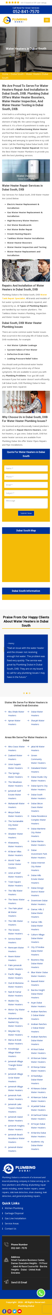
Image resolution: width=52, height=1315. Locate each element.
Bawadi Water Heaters (38, 983)
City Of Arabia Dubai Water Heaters (37, 951)
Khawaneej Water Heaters (15, 844)
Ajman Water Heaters (14, 722)
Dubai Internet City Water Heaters (38, 866)
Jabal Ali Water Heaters (38, 748)
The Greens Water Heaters (15, 931)
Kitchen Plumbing (14, 1208)
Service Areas (12, 1223)
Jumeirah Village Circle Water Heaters (15, 1077)
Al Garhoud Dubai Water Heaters (39, 1117)
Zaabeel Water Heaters (15, 757)
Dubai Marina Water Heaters (38, 843)
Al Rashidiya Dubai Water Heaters (37, 1079)
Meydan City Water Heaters (15, 1033)
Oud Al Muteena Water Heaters (15, 985)
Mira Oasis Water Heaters (16, 748)
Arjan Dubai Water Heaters (38, 1004)
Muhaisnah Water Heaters (16, 805)
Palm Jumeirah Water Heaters (15, 967)
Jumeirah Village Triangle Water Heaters (15, 1065)
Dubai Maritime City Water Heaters (38, 832)
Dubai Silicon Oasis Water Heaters (37, 807)
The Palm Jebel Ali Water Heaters (15, 912)
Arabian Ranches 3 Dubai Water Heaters (39, 1015)
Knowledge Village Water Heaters (14, 1052)
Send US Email (19, 1282)
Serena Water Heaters (14, 940)
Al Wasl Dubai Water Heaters (38, 1051)
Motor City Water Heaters (16, 1011)
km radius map (26, 557)
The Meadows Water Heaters (15, 784)
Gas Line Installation (15, 1218)
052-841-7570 (26, 11)
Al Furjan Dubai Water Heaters (38, 1125)
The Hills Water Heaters (15, 923)
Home (5, 74)
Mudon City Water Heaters (15, 1002)
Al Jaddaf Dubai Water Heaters (38, 1108)
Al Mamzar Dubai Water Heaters (39, 1099)
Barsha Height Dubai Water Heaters (38, 994)
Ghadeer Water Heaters (15, 835)
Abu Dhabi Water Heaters (16, 713)
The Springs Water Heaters (15, 775)
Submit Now (26, 513)
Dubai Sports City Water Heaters (39, 787)
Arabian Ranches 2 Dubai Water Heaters (39, 1028)
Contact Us (10, 1228)
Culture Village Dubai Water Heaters (38, 938)
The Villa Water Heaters (15, 892)
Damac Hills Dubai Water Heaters (37, 925)
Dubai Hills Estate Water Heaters (37, 879)
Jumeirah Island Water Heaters (15, 1118)
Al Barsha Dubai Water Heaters (38, 1134)
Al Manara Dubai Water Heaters (38, 1090)
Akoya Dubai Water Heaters (15, 814)
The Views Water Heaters (16, 901)
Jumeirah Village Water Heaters (15, 1088)
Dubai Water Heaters (37, 713)
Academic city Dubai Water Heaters (37, 1145)
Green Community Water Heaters (38, 759)
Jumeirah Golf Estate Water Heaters (14, 794)
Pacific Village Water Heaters (15, 976)
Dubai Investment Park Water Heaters (39, 854)
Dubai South (17, 74)
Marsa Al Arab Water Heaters (15, 1041)
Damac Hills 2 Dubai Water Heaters (37, 913)
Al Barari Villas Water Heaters (15, 853)
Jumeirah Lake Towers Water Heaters (15, 1108)
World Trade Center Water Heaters (14, 864)
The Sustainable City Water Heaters (15, 825)
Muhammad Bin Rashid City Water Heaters (15, 1022)
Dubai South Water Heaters (38, 796)
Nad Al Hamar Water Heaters (15, 993)
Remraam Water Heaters (16, 949)
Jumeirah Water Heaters (15, 1149)
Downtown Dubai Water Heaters (39, 902)
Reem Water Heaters (14, 958)
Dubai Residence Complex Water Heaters (39, 820)
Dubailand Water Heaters (39, 770)
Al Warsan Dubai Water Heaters (38, 1060)
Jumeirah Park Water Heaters (15, 1097)
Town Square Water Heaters (15, 883)
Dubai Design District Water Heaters (38, 891)
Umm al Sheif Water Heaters (15, 874)
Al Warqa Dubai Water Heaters (38, 1069)
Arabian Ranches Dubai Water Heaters (39, 1040)
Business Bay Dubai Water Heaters (37, 963)
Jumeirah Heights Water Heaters (16, 1127)
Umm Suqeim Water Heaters (15, 766)
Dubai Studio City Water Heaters (39, 778)
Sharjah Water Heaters (38, 722)
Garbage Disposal (14, 1213)
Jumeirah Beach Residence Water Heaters (16, 1138)
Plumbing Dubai (26, 1305)
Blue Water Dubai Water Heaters (39, 974)
